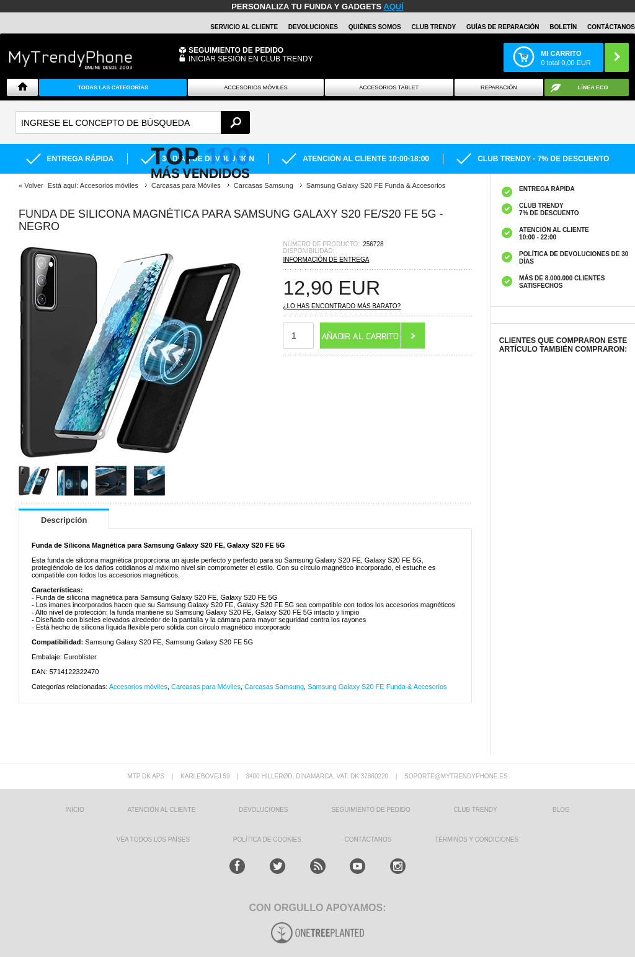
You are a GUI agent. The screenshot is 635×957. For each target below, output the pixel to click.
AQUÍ (393, 6)
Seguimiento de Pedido (236, 50)
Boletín (563, 27)
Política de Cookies (267, 839)
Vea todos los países (153, 839)
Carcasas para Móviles (206, 686)
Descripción (64, 520)
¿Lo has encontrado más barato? (342, 306)
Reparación (499, 87)
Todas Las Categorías (113, 87)
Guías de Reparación (503, 27)
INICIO (74, 809)
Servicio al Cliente (244, 27)
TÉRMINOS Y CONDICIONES (476, 839)
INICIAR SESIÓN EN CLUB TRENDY (251, 59)
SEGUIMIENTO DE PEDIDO (371, 809)
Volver (33, 185)
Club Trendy (433, 27)
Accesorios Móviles (256, 87)
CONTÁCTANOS (611, 27)
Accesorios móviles (138, 686)
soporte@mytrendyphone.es (456, 776)
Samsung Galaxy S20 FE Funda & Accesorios (377, 686)
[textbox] (132, 122)
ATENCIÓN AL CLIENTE (161, 809)
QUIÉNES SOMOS (375, 27)
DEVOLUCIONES (313, 27)
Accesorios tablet (389, 87)
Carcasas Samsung (274, 686)
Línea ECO (593, 87)
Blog (561, 809)
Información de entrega (326, 259)
